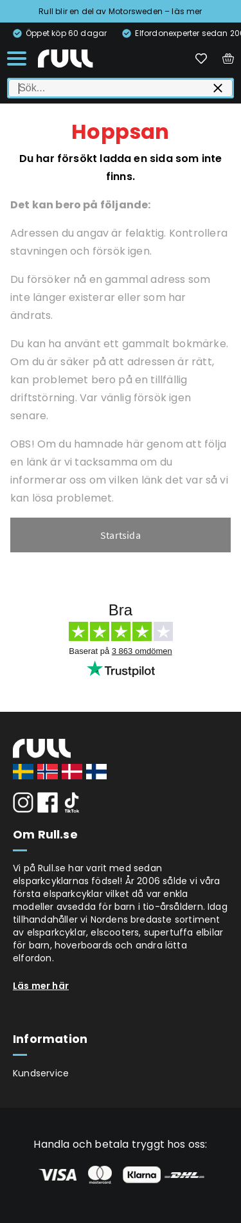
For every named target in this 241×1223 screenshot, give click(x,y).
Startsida (120, 535)
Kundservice (41, 1073)
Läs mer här (41, 985)
